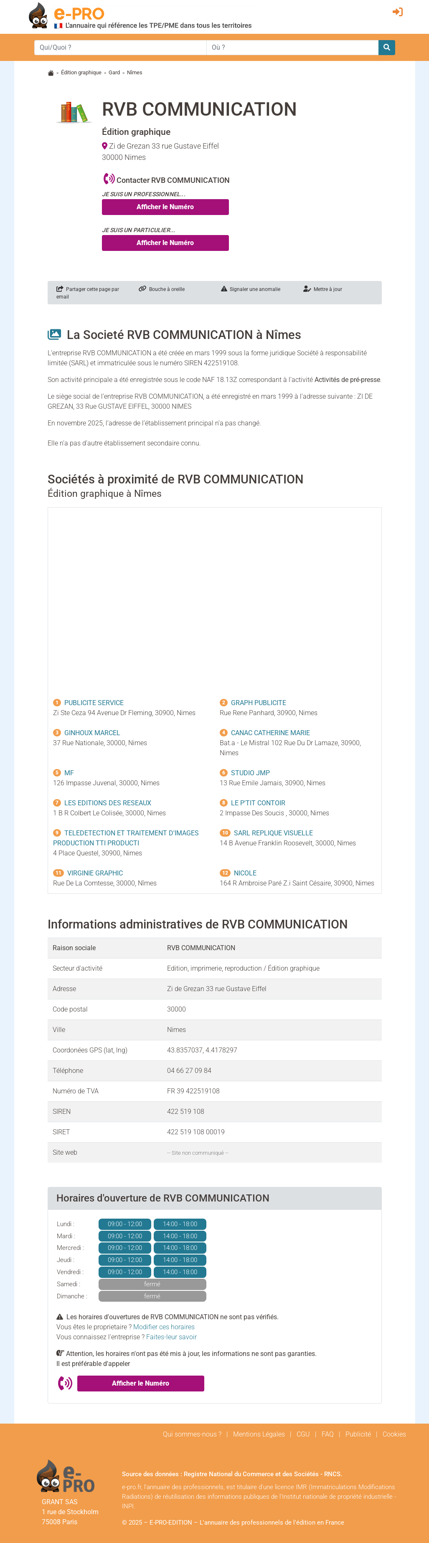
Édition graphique (81, 72)
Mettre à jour (322, 289)
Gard (114, 72)
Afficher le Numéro (165, 207)
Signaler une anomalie (250, 289)
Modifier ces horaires (164, 1327)
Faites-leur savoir (171, 1337)
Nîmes (134, 72)
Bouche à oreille (162, 289)
